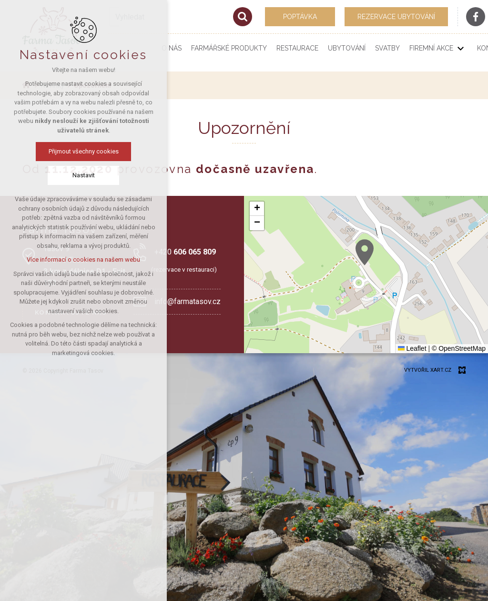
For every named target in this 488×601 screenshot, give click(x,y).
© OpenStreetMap (459, 348)
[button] (365, 252)
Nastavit (83, 175)
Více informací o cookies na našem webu (83, 259)
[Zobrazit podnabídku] (460, 48)
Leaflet (412, 348)
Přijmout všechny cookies (84, 151)
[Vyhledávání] (242, 16)
